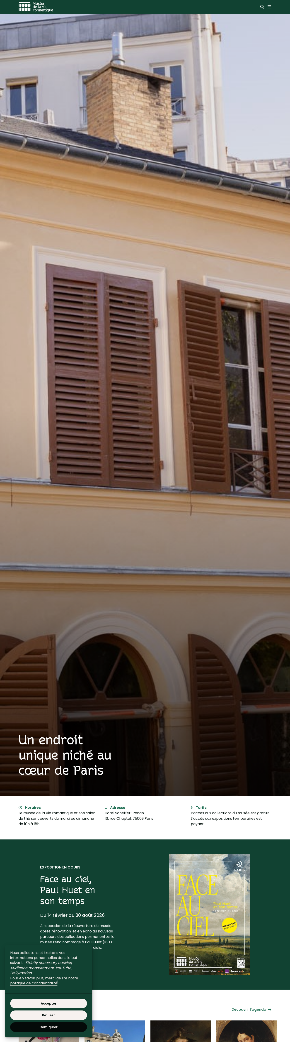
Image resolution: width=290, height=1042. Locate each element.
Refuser (48, 1015)
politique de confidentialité (33, 983)
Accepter (48, 1003)
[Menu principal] (269, 7)
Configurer (48, 1027)
